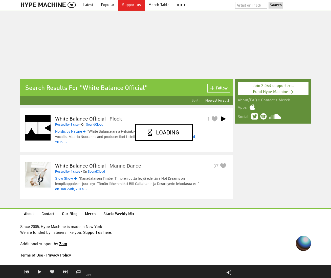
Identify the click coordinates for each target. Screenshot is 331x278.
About (29, 214)
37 (215, 166)
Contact (268, 100)
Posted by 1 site (67, 124)
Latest (88, 5)
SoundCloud (94, 124)
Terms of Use (31, 255)
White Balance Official (80, 118)
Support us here (97, 232)
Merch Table (158, 5)
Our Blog (69, 214)
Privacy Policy (58, 255)
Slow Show (64, 178)
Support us (131, 5)
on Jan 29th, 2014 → (71, 189)
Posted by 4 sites (67, 171)
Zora (63, 243)
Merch (284, 100)
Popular (108, 5)
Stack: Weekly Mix (118, 214)
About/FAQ (247, 100)
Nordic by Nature (68, 131)
